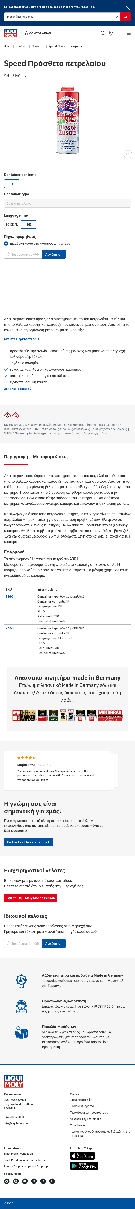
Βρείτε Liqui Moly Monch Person (30, 898)
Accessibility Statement (85, 1119)
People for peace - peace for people (27, 1166)
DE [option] (29, 224)
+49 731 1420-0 (14, 1117)
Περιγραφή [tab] (16, 456)
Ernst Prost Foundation (18, 1154)
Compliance (77, 1125)
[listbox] (67, 183)
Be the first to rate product (28, 842)
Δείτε (18, 389)
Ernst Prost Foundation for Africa (25, 1160)
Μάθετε (21, 339)
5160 (9, 596)
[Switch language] (62, 16)
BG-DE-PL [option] (12, 224)
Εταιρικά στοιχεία (81, 1100)
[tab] (37, 243)
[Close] (128, 8)
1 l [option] (11, 184)
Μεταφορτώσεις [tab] (50, 456)
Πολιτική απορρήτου (83, 1106)
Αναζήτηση (53, 254)
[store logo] (10, 33)
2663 (10, 628)
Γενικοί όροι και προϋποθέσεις (89, 1112)
